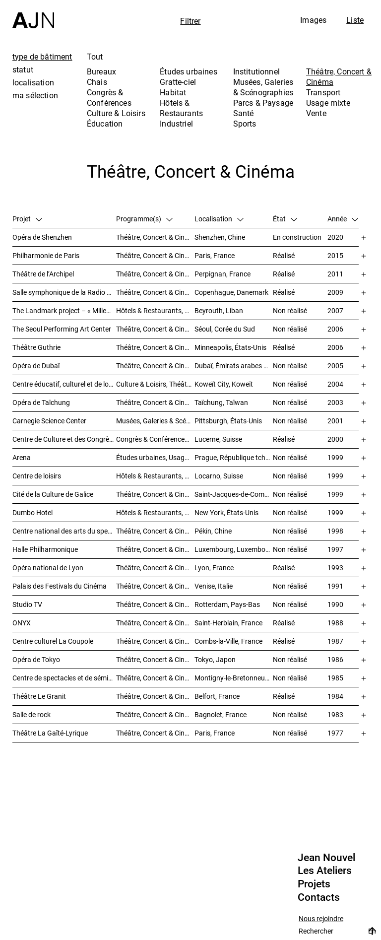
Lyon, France (214, 567)
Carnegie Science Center (49, 420)
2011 (335, 273)
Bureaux (101, 71)
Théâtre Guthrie (36, 347)
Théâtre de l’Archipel (43, 273)
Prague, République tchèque (233, 457)
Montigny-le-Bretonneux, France (233, 677)
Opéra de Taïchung (41, 402)
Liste (355, 19)
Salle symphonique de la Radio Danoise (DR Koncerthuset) (64, 292)
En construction (297, 237)
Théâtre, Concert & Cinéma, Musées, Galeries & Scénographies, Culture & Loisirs (155, 494)
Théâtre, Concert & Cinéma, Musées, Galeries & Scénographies (155, 365)
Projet (27, 218)
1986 (335, 659)
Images (313, 19)
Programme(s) (144, 218)
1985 (335, 677)
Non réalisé (290, 310)
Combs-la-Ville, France (228, 641)
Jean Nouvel (326, 857)
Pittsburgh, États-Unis (228, 420)
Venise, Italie (213, 586)
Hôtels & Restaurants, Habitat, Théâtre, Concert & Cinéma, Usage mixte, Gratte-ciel (155, 310)
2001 (335, 420)
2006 (335, 329)
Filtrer (190, 20)
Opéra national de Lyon (47, 567)
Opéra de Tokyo (36, 659)
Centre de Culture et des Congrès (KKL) (64, 439)
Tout (95, 56)
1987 (335, 641)
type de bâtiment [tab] (42, 56)
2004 (335, 384)
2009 (335, 292)
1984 (335, 696)
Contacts (319, 897)
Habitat (173, 92)
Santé (243, 113)
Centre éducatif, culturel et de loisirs (64, 384)
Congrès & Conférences (109, 97)
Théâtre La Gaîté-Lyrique (50, 733)
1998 (335, 531)
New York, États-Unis (226, 512)
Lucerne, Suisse (218, 439)
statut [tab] (22, 69)
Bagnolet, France (220, 714)
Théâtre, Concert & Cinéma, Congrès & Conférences (155, 677)
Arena (21, 457)
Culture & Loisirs (116, 113)
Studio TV (27, 604)
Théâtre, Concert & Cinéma (339, 76)
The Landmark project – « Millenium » (64, 310)
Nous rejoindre (321, 919)
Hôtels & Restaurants (181, 108)
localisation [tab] (33, 82)
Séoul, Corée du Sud (224, 329)
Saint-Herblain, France (228, 622)
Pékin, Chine (213, 531)
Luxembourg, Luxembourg (233, 549)
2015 (335, 255)
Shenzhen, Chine (219, 237)
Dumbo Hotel (32, 512)
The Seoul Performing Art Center (61, 329)
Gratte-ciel (178, 81)
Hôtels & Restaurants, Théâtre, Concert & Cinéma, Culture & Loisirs (155, 475)
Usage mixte (328, 102)
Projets (314, 883)
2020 (335, 237)
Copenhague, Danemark (231, 292)
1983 (335, 714)
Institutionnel (256, 71)
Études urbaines (188, 71)
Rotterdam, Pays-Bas (227, 604)
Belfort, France (217, 696)
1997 (335, 549)
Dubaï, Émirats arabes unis (233, 365)
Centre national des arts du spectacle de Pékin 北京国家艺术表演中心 (64, 531)
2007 (335, 310)
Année (342, 218)
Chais (97, 81)
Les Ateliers (325, 870)
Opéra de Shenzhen (42, 237)
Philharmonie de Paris (45, 255)
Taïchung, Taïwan (221, 402)
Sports (244, 123)
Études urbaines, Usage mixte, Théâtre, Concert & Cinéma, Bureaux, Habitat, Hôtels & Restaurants (155, 457)
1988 (335, 622)
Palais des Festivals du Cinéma (59, 586)
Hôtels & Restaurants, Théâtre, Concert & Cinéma (155, 512)
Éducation (105, 123)
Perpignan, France (222, 273)
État (285, 218)
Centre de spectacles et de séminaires (64, 677)
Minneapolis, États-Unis (230, 347)
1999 (335, 457)
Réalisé (284, 255)
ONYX (21, 622)
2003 (335, 402)
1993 (335, 567)
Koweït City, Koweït (223, 384)
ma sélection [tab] (35, 95)
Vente (316, 113)
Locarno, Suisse (218, 475)
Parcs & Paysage (263, 102)
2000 (335, 439)
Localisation (219, 218)
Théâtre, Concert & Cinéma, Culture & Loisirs (155, 531)
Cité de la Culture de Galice (52, 494)
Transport (323, 92)
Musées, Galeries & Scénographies (263, 87)
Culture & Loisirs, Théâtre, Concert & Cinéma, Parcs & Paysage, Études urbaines (155, 384)
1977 (335, 733)
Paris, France (214, 255)
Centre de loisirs (36, 475)
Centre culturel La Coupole (52, 641)
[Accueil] (33, 14)
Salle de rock (31, 714)
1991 (335, 586)
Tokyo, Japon (215, 659)
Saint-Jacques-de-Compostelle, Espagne (233, 494)
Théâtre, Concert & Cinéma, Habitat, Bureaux (155, 604)
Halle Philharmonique (45, 549)
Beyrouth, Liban (218, 310)
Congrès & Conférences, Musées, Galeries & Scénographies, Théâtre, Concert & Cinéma (155, 439)
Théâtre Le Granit (39, 696)
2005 (335, 365)
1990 (335, 604)
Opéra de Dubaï (36, 365)
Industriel (176, 123)
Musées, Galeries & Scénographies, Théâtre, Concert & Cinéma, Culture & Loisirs (155, 420)
